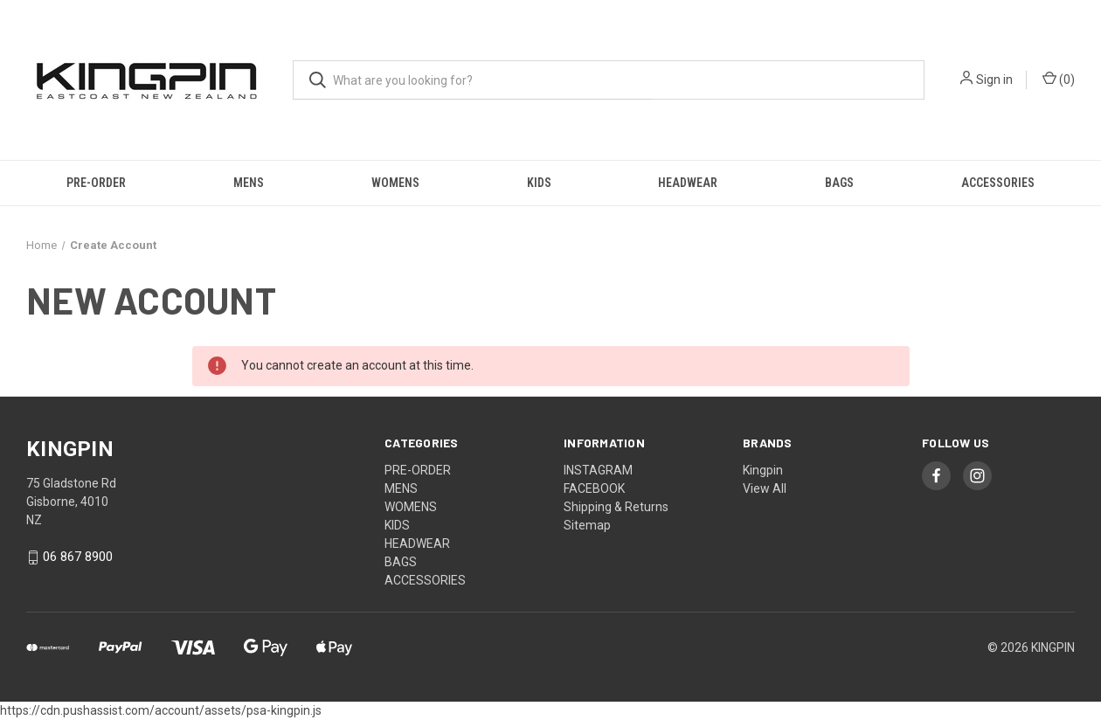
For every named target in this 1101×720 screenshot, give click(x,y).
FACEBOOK (594, 488)
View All (764, 488)
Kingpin (763, 470)
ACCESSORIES (998, 183)
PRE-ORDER (96, 183)
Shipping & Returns (616, 507)
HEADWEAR (687, 183)
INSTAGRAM (598, 470)
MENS (248, 183)
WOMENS (395, 183)
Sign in (994, 80)
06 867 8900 (78, 556)
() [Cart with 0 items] (1058, 79)
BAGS (839, 183)
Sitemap (587, 525)
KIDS (539, 183)
